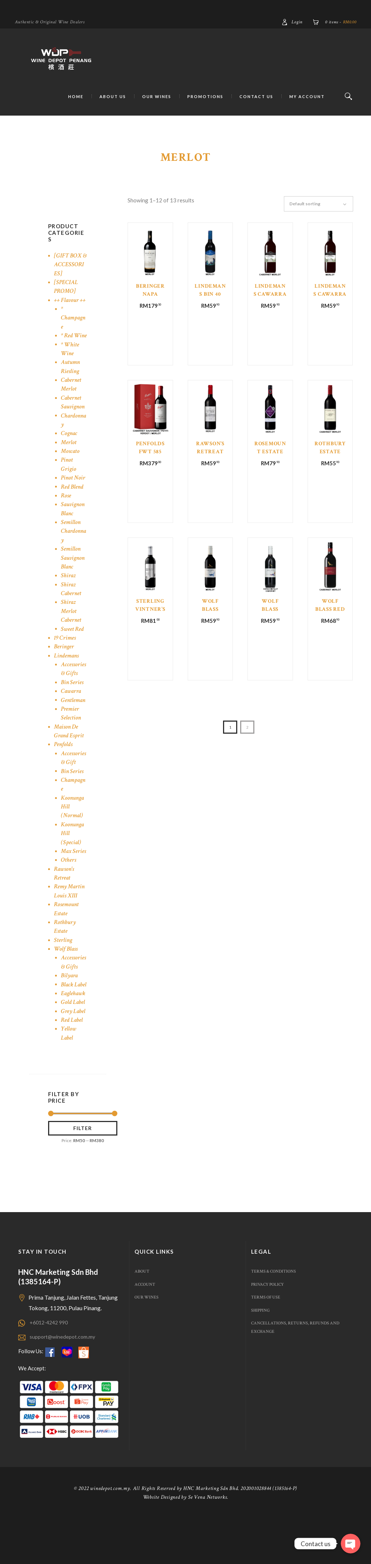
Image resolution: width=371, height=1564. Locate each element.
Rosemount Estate (67, 935)
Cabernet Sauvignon (74, 419)
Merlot (69, 459)
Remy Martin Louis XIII (70, 917)
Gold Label (73, 1046)
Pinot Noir (73, 495)
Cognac (70, 451)
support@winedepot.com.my (64, 1384)
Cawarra (72, 709)
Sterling (63, 966)
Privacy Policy (269, 1332)
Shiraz (68, 593)
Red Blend (73, 504)
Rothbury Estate (65, 953)
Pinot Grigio (69, 481)
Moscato (71, 469)
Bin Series (73, 700)
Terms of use (266, 1345)
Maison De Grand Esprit (69, 748)
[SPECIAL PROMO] (66, 295)
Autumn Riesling (71, 384)
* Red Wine (67, 348)
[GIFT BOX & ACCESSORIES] (70, 268)
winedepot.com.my (110, 1535)
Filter (83, 1174)
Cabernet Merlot (71, 402)
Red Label (72, 1064)
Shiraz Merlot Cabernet (71, 629)
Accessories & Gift (73, 775)
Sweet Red (73, 646)
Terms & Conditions (275, 1319)
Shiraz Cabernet (71, 606)
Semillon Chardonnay (73, 549)
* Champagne (72, 326)
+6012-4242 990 (51, 1369)
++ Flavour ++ (70, 308)
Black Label (67, 1015)
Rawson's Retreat (65, 899)
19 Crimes (65, 655)
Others (69, 886)
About (142, 1319)
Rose (66, 513)
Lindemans (67, 673)
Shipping (261, 1358)
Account (145, 1332)
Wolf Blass (66, 975)
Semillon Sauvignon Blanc (74, 575)
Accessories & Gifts (73, 686)
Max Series (68, 873)
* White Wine (70, 366)
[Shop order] (322, 204)
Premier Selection (71, 731)
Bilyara (70, 1002)
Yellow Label (69, 1077)
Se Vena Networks (207, 1544)
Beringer (64, 664)
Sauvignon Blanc (74, 526)
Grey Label (73, 1055)
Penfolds (64, 762)
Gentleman (74, 717)
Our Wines (147, 1345)
